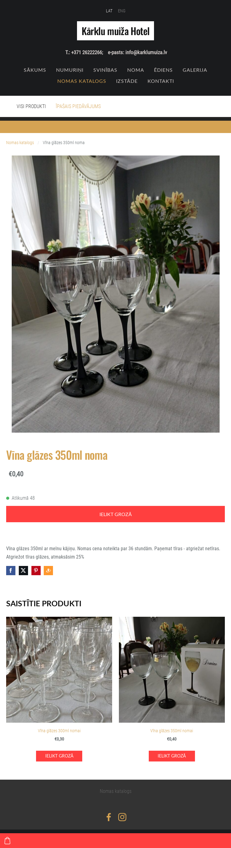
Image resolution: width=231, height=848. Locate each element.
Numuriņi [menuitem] (69, 70)
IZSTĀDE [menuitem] (127, 81)
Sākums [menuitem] (35, 70)
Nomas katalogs (20, 142)
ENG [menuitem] (121, 10)
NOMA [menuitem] (135, 70)
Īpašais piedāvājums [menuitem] (78, 106)
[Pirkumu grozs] (7, 840)
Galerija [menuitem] (195, 70)
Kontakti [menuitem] (161, 81)
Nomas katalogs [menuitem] (81, 81)
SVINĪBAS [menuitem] (105, 70)
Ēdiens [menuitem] (163, 70)
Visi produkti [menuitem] (31, 106)
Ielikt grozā (115, 514)
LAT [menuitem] (109, 10)
